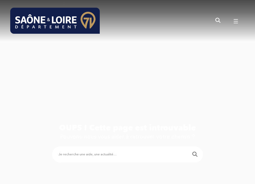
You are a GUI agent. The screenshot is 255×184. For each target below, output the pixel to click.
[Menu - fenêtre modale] (236, 21)
